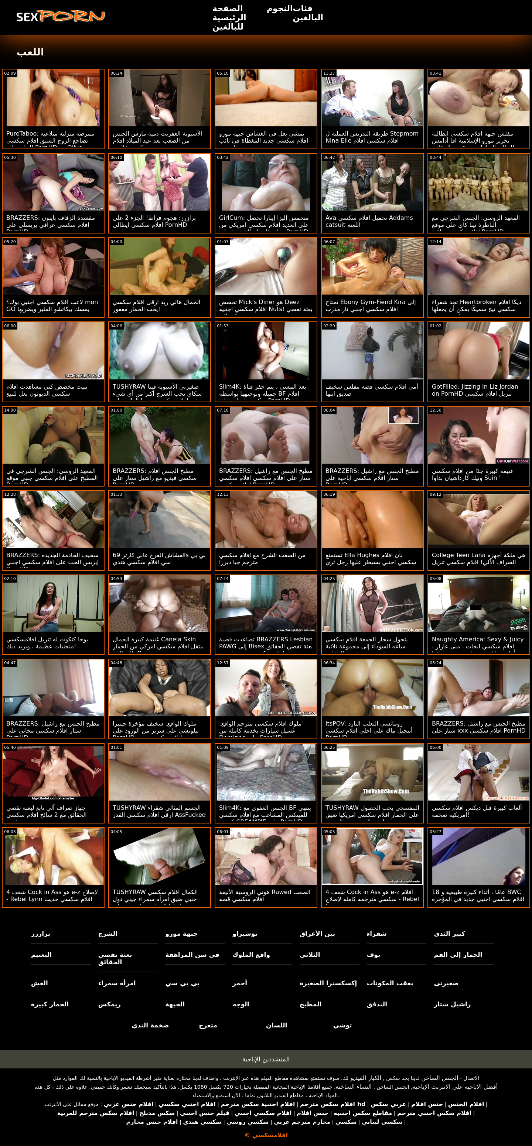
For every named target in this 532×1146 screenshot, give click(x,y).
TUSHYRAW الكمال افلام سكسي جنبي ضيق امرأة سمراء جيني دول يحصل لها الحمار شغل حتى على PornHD (155, 903)
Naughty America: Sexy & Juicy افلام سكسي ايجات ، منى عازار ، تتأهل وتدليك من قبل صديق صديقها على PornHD (478, 650)
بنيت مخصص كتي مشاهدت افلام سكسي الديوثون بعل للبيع (46, 390)
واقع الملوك (251, 954)
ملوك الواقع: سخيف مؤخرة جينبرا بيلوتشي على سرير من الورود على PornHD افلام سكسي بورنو (156, 730)
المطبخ (310, 1004)
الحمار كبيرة (50, 1004)
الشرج (107, 933)
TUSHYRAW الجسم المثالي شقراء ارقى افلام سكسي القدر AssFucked (159, 811)
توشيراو (245, 933)
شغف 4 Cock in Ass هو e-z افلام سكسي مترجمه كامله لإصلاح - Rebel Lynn (372, 899)
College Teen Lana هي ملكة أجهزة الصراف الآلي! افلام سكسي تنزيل (478, 559)
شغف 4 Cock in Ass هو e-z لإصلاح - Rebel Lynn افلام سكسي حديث (52, 896)
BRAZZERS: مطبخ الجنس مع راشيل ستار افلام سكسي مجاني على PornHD (53, 730)
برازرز (40, 933)
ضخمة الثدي (150, 1025)
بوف (374, 954)
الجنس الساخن (439, 1077)
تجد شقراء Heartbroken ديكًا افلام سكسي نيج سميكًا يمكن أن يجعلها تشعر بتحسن (476, 309)
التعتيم (41, 954)
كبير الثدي (449, 933)
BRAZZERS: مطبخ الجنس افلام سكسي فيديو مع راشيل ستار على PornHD (155, 477)
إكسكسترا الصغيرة (328, 983)
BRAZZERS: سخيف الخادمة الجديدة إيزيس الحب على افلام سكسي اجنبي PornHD (52, 562)
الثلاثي (310, 954)
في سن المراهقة (192, 954)
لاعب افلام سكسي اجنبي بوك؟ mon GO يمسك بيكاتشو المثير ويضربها (52, 306)
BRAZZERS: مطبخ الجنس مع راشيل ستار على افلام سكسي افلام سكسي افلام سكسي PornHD (266, 477)
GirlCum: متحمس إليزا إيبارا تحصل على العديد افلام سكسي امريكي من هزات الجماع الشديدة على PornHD (264, 224)
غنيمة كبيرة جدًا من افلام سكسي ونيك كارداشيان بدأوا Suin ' (473, 474)
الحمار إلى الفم (458, 954)
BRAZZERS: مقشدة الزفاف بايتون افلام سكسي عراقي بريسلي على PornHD (50, 224)
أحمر (239, 983)
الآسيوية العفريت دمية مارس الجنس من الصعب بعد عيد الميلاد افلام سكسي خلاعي (157, 140)
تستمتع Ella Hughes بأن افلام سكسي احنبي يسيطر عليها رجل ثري (370, 559)
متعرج (208, 1025)
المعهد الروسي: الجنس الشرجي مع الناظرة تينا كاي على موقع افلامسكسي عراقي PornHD (476, 224)
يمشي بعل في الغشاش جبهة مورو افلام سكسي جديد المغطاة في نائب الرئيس (263, 140)
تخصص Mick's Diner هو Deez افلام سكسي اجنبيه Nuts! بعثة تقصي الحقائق (266, 309)
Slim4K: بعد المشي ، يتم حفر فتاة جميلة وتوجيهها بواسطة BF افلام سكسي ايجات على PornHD (262, 393)
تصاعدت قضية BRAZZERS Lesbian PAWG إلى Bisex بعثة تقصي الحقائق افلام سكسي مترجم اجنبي (266, 646)
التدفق (377, 1004)
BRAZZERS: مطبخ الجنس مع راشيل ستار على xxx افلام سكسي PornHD (479, 727)
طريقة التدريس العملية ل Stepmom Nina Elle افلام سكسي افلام (372, 137)
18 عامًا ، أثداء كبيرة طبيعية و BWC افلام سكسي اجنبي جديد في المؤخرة (478, 896)
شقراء (377, 933)
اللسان (276, 1025)
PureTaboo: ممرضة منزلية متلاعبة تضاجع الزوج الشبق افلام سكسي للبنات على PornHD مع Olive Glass (50, 144)
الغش (39, 983)
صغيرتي (446, 983)
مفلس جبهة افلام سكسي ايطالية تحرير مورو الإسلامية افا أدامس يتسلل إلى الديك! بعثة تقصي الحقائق (477, 140)
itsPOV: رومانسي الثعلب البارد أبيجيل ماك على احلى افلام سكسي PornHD (369, 730)
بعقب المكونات (390, 983)
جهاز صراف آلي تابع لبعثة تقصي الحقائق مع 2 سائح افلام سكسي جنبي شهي (46, 814)
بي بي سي (182, 983)
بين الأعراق (317, 933)
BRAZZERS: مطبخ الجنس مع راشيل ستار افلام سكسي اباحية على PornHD (372, 477)
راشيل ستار (452, 1004)
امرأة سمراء (117, 983)
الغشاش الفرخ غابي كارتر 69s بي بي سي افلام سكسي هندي (159, 559)
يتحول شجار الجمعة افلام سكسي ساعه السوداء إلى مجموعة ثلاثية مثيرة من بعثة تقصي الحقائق (366, 646)
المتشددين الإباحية (266, 1059)
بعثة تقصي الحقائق (115, 958)
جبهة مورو (181, 933)
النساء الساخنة (353, 1086)
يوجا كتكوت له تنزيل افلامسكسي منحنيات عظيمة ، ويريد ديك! (47, 643)
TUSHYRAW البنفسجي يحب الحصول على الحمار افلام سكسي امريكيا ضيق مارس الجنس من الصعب (372, 814)
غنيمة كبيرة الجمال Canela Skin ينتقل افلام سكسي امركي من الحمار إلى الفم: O (158, 646)
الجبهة (175, 1004)
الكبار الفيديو (365, 1077)
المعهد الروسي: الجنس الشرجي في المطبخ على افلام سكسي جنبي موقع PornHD (52, 477)
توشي (342, 1025)
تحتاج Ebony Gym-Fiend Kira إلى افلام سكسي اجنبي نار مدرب (370, 306)
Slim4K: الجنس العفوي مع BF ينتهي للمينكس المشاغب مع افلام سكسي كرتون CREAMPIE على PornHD (265, 814)
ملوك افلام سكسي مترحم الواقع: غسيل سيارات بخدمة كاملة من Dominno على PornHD (260, 730)
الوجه (240, 1004)
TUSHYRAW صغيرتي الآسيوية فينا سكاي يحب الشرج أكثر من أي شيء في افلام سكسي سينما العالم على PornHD (157, 397)
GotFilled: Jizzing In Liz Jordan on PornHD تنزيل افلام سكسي (475, 390)
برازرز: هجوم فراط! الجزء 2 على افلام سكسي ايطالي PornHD (154, 221)
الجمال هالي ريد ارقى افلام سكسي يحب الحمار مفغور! (156, 306)
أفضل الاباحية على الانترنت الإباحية (455, 1086)
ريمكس (109, 1004)
